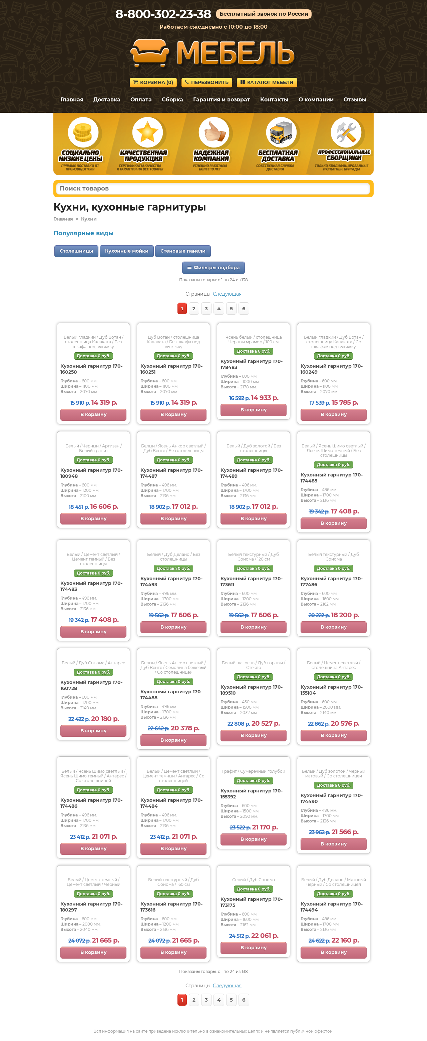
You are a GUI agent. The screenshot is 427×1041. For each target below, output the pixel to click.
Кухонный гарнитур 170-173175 (252, 902)
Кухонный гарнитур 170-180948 (91, 473)
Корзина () (153, 82)
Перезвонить (207, 82)
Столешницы (76, 251)
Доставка (106, 99)
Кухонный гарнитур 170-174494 (332, 907)
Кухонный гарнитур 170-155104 (332, 690)
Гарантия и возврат (221, 99)
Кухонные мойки (126, 251)
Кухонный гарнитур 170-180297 (91, 907)
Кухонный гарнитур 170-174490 (332, 798)
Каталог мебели (267, 82)
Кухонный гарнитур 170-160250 (91, 369)
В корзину (93, 414)
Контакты (274, 99)
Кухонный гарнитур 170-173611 (252, 582)
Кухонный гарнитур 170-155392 (252, 794)
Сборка (172, 99)
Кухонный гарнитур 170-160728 (91, 685)
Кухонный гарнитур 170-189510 (252, 690)
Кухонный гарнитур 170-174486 (91, 803)
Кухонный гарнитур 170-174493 (171, 582)
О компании (316, 99)
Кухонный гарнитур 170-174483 (91, 586)
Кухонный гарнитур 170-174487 (171, 473)
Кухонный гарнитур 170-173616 (171, 907)
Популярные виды (83, 233)
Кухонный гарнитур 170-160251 (171, 369)
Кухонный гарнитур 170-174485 (332, 478)
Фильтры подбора (213, 268)
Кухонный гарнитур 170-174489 (252, 473)
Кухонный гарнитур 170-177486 (332, 582)
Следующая (227, 294)
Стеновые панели (182, 251)
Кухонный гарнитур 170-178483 (252, 364)
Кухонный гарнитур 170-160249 (332, 369)
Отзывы (355, 99)
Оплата (141, 99)
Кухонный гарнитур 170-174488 (171, 695)
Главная (71, 99)
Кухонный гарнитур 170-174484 (171, 803)
